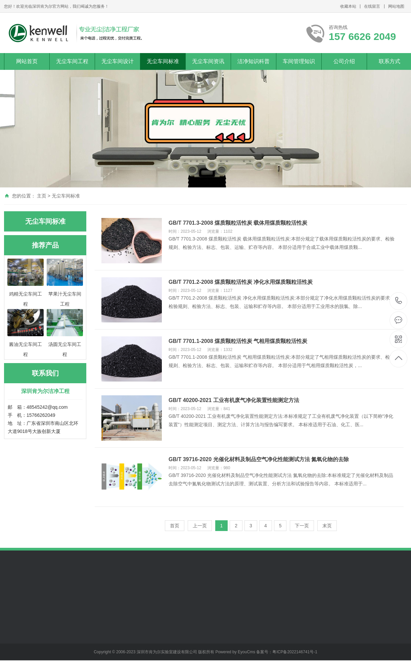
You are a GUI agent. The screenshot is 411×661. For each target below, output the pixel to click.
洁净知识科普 (253, 61)
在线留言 (372, 6)
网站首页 (27, 61)
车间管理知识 (299, 61)
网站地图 (396, 6)
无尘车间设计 (117, 61)
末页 (327, 525)
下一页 (302, 525)
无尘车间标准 (163, 61)
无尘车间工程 (72, 61)
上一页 (200, 525)
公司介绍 (344, 61)
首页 (174, 525)
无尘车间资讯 (208, 61)
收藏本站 (348, 6)
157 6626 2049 (399, 301)
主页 (41, 196)
